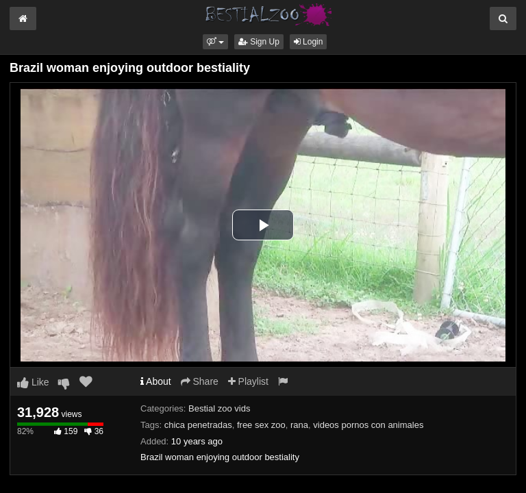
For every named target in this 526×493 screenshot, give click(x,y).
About (155, 381)
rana (299, 425)
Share (199, 381)
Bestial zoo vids (219, 408)
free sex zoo (261, 425)
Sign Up (258, 42)
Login (308, 42)
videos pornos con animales (368, 425)
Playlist (248, 381)
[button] (215, 41)
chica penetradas (198, 425)
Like (33, 382)
